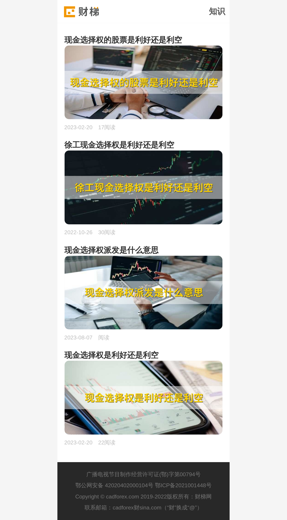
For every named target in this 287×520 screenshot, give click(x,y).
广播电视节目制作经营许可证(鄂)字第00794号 (143, 474)
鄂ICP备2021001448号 (183, 485)
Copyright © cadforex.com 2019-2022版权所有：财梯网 (143, 497)
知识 (217, 11)
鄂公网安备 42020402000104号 (114, 485)
